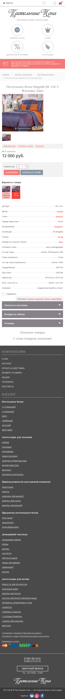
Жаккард (59, 216)
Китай (60, 237)
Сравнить (11, 293)
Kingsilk (60, 211)
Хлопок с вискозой (35, 299)
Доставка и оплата (25, 146)
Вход (55, 3)
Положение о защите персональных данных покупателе (25, 636)
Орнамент (58, 226)
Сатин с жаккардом (52, 299)
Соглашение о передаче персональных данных (22, 633)
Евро (61, 242)
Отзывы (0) (40, 146)
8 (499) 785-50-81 (32, 658)
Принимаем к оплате (10, 641)
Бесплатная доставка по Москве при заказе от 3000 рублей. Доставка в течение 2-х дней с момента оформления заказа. (35, 63)
